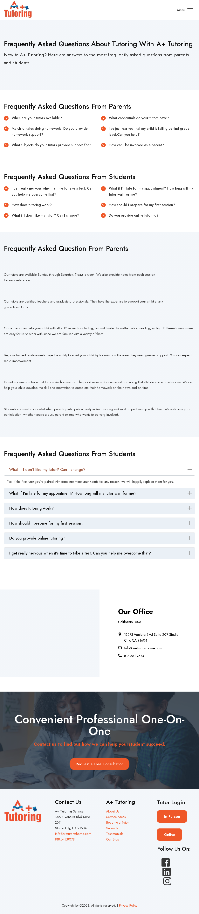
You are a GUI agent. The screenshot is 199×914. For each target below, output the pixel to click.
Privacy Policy (128, 906)
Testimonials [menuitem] (114, 834)
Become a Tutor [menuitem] (117, 822)
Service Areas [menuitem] (116, 817)
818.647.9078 (64, 839)
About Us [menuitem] (112, 811)
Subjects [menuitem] (112, 828)
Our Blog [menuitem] (112, 839)
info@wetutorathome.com (73, 834)
